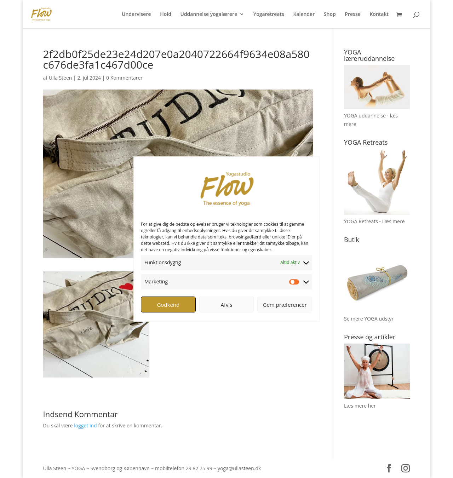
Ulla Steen (60, 77)
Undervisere (136, 14)
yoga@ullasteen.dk (239, 468)
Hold (165, 14)
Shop (330, 14)
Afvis (227, 304)
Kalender (304, 14)
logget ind (85, 425)
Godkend (168, 304)
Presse (352, 14)
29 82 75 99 (199, 468)
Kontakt (379, 14)
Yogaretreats (268, 14)
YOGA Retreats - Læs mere (374, 221)
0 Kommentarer (124, 77)
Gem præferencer (285, 304)
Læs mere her (360, 405)
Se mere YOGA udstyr (369, 318)
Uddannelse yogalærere (208, 14)
